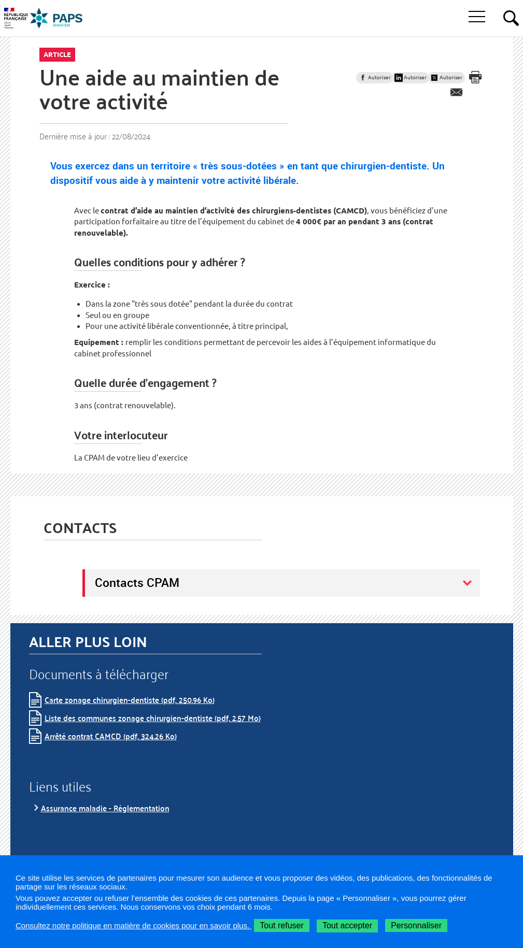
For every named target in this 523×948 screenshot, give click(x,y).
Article (57, 54)
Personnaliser (416, 925)
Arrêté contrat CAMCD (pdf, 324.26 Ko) (111, 736)
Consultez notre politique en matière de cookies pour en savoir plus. (133, 925)
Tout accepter (347, 925)
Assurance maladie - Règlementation (105, 808)
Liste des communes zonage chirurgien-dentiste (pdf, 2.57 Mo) (153, 718)
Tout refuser (281, 925)
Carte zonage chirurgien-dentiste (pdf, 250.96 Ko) (130, 700)
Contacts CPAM (137, 582)
